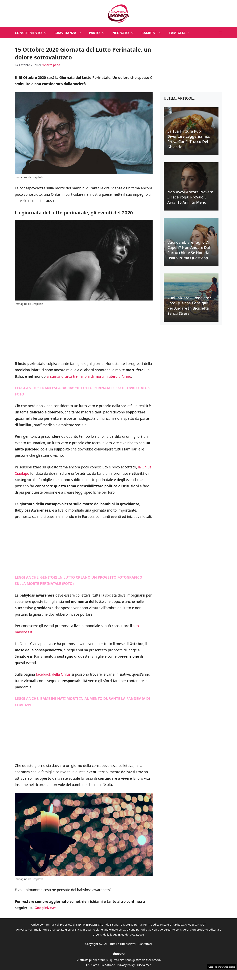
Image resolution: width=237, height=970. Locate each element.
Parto (99, 32)
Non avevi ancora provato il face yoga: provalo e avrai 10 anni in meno (190, 197)
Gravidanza (69, 32)
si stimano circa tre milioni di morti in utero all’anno (89, 376)
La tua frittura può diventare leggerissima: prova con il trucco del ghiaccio (188, 139)
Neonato (125, 32)
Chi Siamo (92, 965)
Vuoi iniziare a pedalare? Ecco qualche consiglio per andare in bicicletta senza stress (189, 305)
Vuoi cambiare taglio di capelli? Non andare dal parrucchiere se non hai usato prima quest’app (188, 250)
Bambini (153, 32)
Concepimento (33, 32)
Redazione (108, 965)
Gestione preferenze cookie (221, 966)
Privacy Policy (126, 965)
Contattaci (145, 944)
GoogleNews (45, 907)
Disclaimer (144, 965)
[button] (220, 32)
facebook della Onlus (53, 674)
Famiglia (182, 32)
